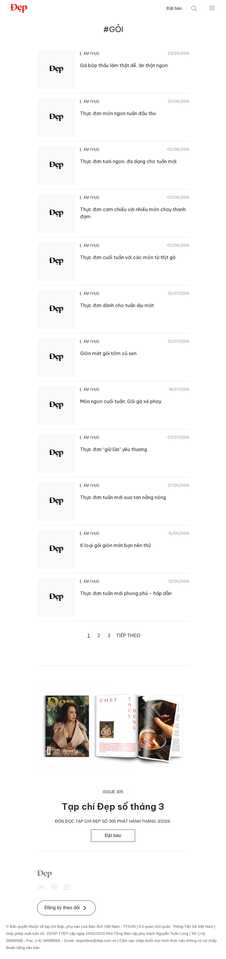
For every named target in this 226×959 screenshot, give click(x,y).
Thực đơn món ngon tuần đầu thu (118, 113)
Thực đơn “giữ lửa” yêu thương (113, 449)
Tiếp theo (128, 635)
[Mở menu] (212, 7)
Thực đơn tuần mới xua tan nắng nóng (123, 497)
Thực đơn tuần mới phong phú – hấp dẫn (126, 593)
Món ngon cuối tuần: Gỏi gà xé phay (120, 401)
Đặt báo (174, 8)
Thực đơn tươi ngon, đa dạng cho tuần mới (128, 161)
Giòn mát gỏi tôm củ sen (108, 353)
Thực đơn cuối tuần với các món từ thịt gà (127, 257)
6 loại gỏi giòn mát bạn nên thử (115, 545)
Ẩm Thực (92, 53)
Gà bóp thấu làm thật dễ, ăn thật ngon (124, 65)
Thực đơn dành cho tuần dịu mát (117, 305)
